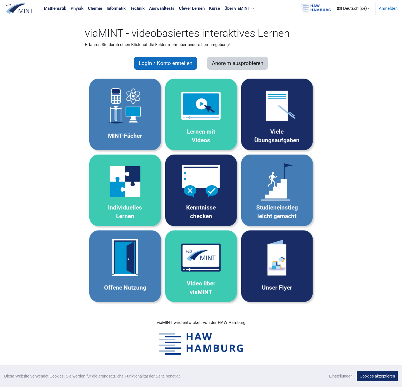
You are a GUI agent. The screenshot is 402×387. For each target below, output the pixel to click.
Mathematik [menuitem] (55, 8)
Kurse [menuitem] (214, 8)
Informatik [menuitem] (116, 8)
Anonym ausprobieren (237, 63)
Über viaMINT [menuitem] (237, 8)
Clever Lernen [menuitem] (192, 8)
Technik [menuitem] (137, 8)
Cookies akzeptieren (377, 376)
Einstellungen (341, 376)
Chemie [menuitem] (95, 8)
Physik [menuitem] (77, 8)
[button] (353, 8)
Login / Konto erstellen (165, 63)
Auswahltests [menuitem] (161, 8)
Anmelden (388, 8)
